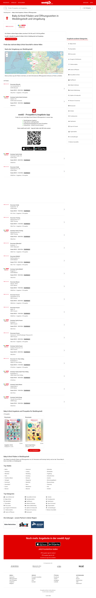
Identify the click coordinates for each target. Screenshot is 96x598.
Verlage (34, 578)
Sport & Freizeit (73, 126)
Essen (6, 486)
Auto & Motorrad (9, 497)
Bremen (6, 488)
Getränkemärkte (30, 499)
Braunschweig (50, 482)
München (6, 473)
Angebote (11, 582)
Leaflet (49, 73)
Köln (5, 476)
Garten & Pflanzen (73, 69)
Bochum (27, 478)
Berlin (51, 3)
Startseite (11, 577)
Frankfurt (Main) (8, 478)
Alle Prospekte (34, 450)
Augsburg (49, 473)
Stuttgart (6, 480)
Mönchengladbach (51, 480)
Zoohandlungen (73, 136)
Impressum (79, 583)
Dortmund (7, 482)
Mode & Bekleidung (74, 90)
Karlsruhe (49, 469)
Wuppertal (28, 480)
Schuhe (71, 111)
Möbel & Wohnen (73, 85)
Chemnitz (49, 484)
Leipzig (27, 471)
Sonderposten (72, 116)
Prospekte (6, 2)
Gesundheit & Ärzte (74, 74)
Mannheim (28, 486)
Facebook (56, 577)
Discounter (72, 54)
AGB (77, 582)
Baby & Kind (72, 43)
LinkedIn (56, 582)
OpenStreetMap (55, 73)
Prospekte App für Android (48, 553)
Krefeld (48, 488)
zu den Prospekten (11, 39)
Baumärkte (72, 49)
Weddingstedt (7, 12)
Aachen (48, 478)
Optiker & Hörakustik (74, 95)
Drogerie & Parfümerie (74, 59)
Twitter (55, 578)
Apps (91, 2)
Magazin (85, 2)
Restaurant (71, 105)
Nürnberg (27, 473)
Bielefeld (27, 482)
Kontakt (34, 582)
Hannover (28, 469)
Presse (78, 578)
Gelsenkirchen (50, 476)
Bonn (26, 484)
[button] (61, 53)
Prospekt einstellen (36, 577)
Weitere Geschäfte (73, 142)
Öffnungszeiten (13, 578)
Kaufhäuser (72, 80)
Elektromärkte (72, 64)
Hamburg (6, 471)
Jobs (77, 577)
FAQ (33, 580)
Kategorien (21, 2)
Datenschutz (79, 580)
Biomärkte (7, 503)
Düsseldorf (7, 484)
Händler (13, 2)
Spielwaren (72, 121)
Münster (27, 488)
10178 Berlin (87, 8)
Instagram (56, 580)
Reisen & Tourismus (74, 100)
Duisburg (27, 476)
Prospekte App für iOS (48, 555)
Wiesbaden (49, 471)
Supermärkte (72, 131)
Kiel (47, 486)
